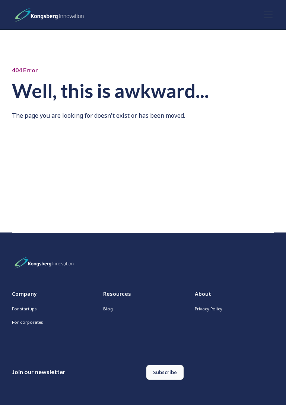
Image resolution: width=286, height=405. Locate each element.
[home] (51, 15)
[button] (266, 15)
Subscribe (165, 372)
